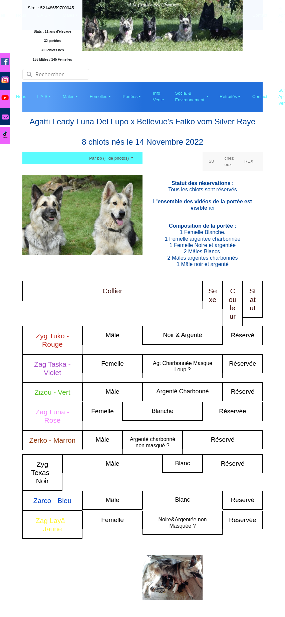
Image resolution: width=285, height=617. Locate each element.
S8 (211, 161)
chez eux (229, 161)
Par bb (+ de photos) (109, 158)
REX (248, 161)
